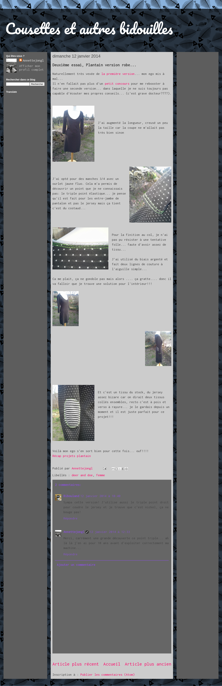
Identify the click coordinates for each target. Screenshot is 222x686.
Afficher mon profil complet (31, 67)
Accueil (111, 663)
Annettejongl (73, 532)
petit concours (118, 83)
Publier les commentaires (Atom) (107, 674)
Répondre (70, 518)
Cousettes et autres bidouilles (89, 28)
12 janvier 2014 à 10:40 (100, 496)
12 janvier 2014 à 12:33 (110, 532)
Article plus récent (75, 663)
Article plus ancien (148, 663)
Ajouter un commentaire (76, 565)
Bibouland (71, 496)
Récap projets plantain (71, 456)
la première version (118, 74)
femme (100, 475)
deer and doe (82, 475)
